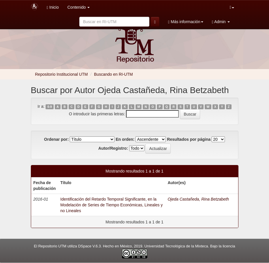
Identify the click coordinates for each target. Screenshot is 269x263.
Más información (185, 21)
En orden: (125, 139)
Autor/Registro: (113, 148)
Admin (221, 21)
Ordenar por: (56, 139)
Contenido (78, 7)
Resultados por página (188, 139)
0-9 (50, 106)
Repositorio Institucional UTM (61, 74)
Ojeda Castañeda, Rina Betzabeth (198, 199)
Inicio (53, 7)
